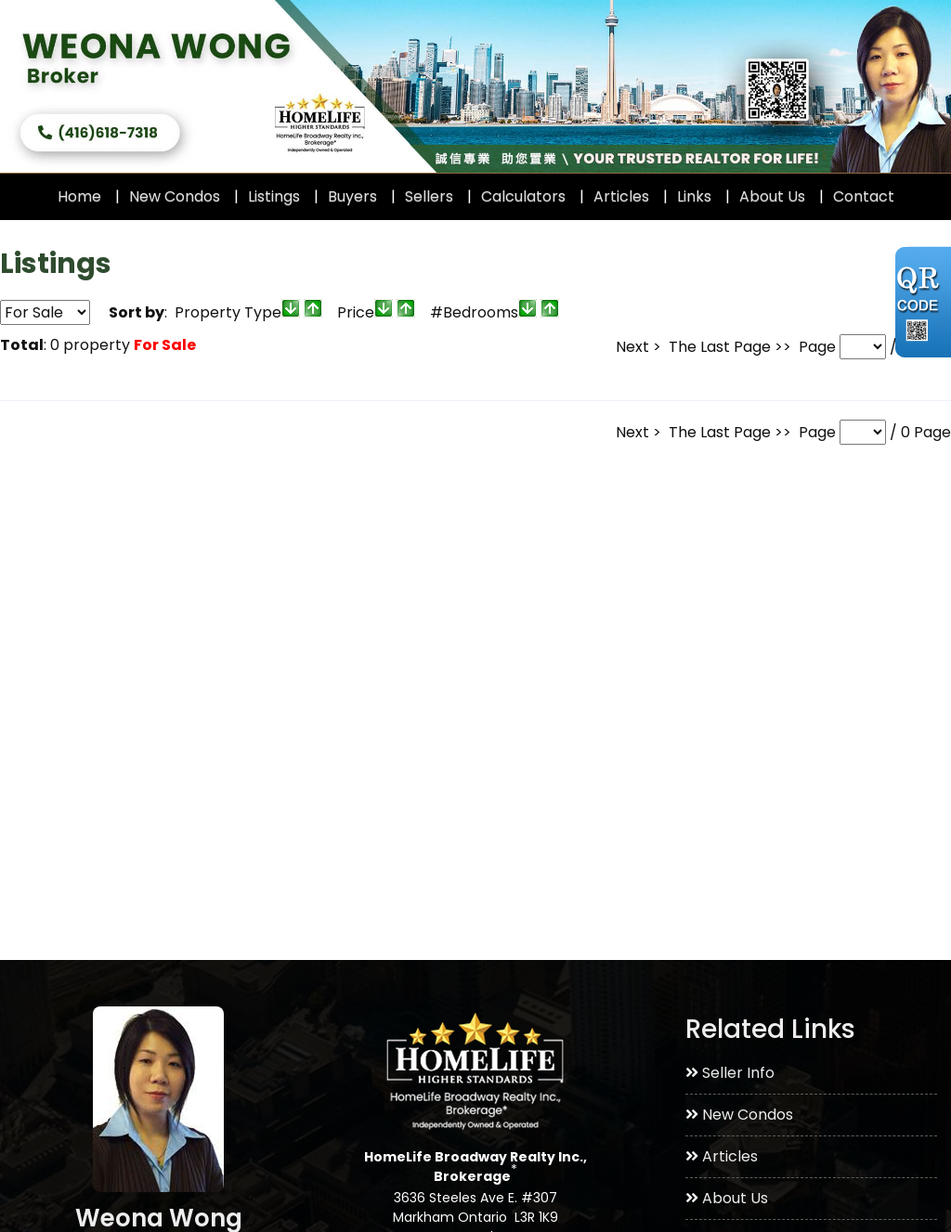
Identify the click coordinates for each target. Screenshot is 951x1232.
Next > (638, 346)
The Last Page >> (730, 346)
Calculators (523, 196)
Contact (863, 196)
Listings (274, 196)
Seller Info (730, 1072)
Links (694, 196)
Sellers (429, 196)
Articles (621, 196)
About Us (772, 196)
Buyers (352, 196)
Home (79, 196)
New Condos (174, 196)
